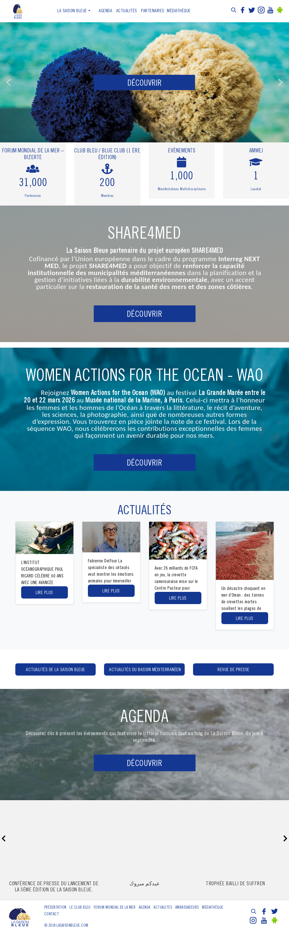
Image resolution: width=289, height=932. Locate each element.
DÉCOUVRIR (144, 315)
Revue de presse (234, 670)
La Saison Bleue (72, 11)
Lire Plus (44, 593)
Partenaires (152, 11)
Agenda (105, 11)
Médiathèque (179, 11)
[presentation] (3, 839)
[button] (8, 82)
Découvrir (144, 764)
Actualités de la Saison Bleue (55, 670)
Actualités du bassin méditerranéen (145, 670)
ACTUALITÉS (126, 11)
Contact (51, 914)
